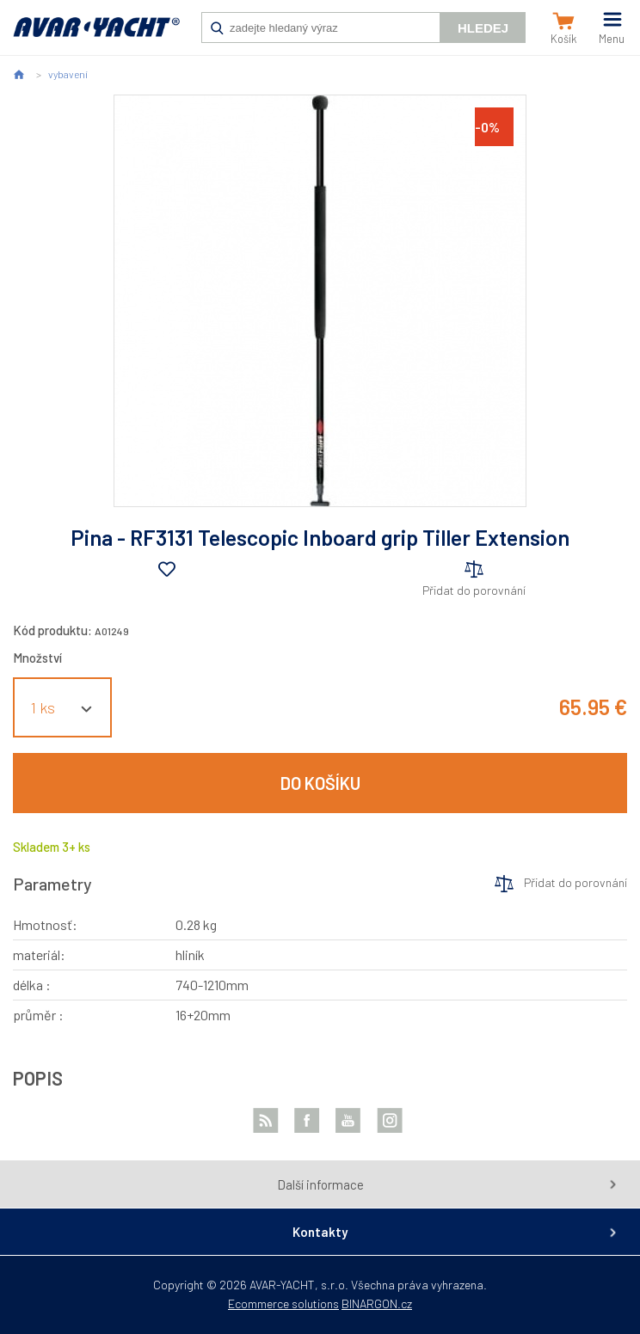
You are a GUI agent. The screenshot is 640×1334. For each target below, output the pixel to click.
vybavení (68, 74)
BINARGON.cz (377, 1303)
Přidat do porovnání (474, 590)
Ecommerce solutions (283, 1303)
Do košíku (320, 783)
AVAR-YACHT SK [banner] (96, 36)
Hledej (483, 28)
